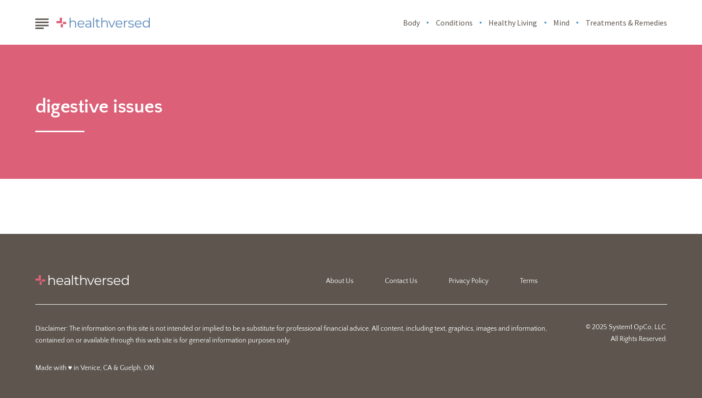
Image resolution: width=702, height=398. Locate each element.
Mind (561, 23)
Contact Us (401, 281)
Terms (529, 281)
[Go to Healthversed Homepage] (103, 22)
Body (411, 23)
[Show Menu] (42, 22)
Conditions (454, 23)
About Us (339, 281)
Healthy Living (512, 23)
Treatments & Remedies (626, 23)
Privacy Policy (468, 281)
